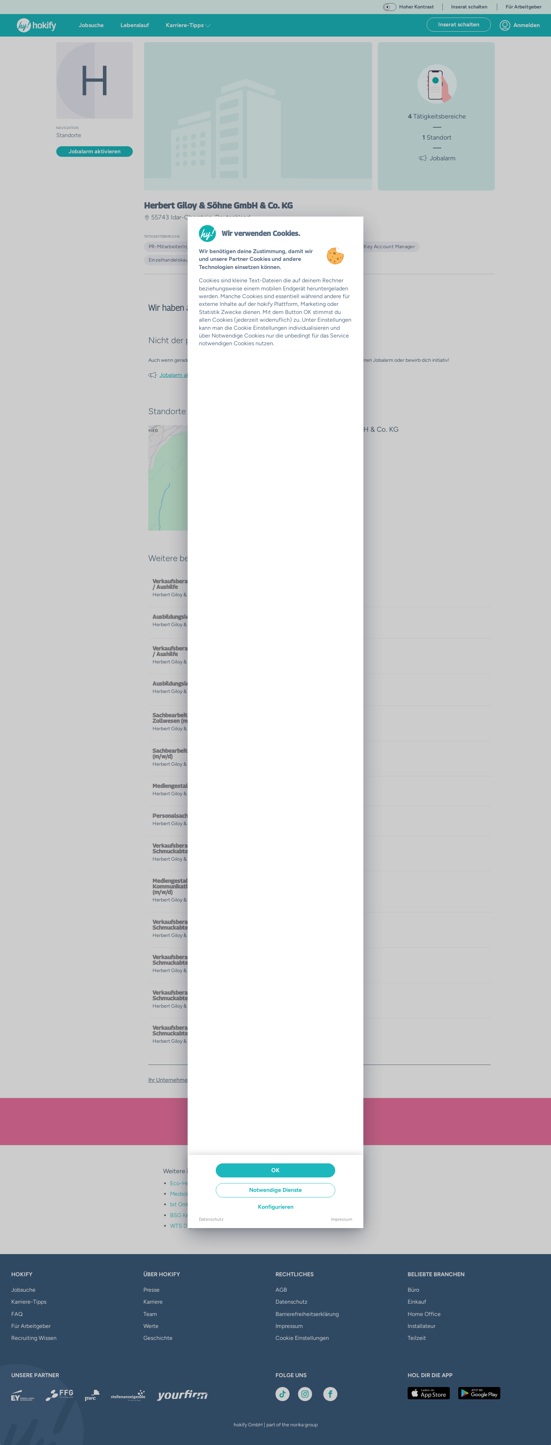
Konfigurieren (275, 1206)
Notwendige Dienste (275, 1190)
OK (275, 1170)
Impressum (341, 1219)
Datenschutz (211, 1219)
